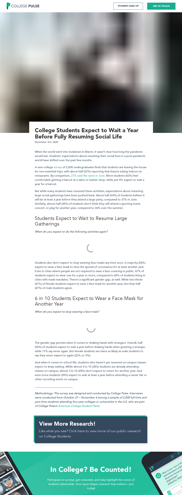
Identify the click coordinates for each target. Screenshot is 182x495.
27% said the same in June (88, 176)
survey (58, 167)
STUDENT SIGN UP (128, 6)
